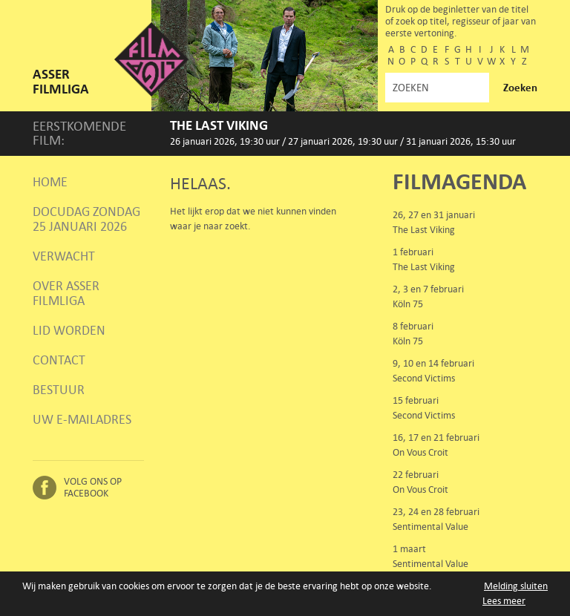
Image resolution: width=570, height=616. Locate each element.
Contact (59, 360)
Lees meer (503, 600)
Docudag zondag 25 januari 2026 (86, 219)
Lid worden (69, 330)
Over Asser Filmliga (66, 293)
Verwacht (64, 256)
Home (50, 181)
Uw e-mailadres (82, 419)
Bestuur (59, 389)
